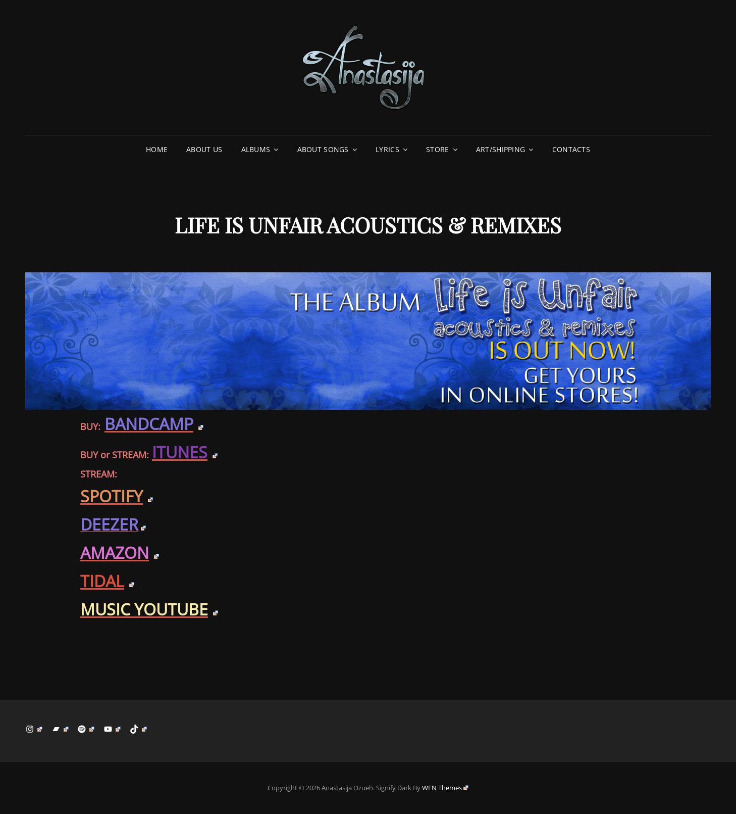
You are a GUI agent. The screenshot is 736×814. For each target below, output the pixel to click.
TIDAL (107, 581)
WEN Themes (445, 787)
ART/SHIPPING (500, 149)
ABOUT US (204, 149)
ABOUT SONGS (323, 149)
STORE (437, 149)
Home (157, 149)
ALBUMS (256, 149)
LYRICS (387, 149)
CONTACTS (571, 149)
